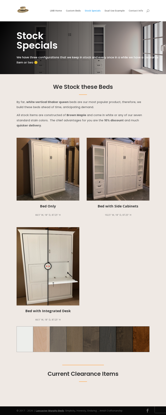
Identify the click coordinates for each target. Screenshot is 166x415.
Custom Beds (73, 11)
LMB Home (56, 11)
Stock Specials (93, 11)
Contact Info (136, 11)
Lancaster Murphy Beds (50, 410)
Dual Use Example (115, 11)
